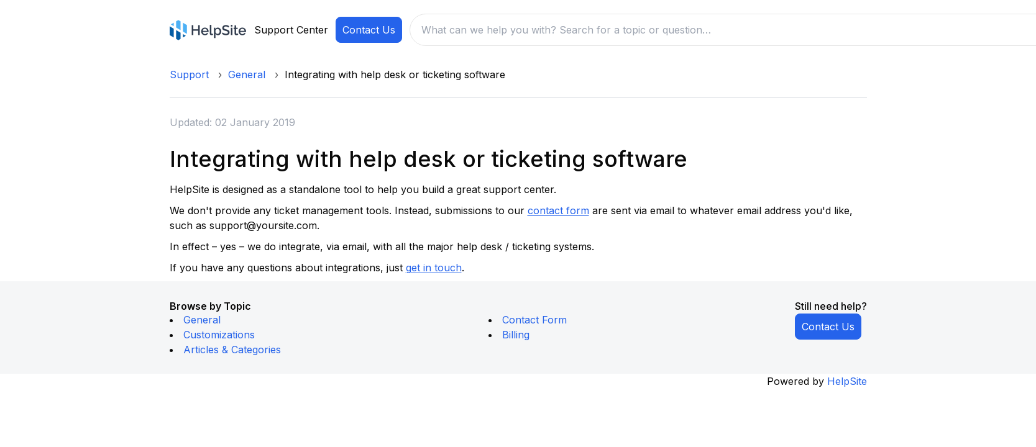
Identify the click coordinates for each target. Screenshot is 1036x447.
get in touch (434, 267)
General (246, 74)
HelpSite (847, 381)
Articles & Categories (232, 349)
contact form (558, 210)
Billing (515, 334)
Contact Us (368, 30)
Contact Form (534, 320)
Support (189, 74)
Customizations (219, 334)
